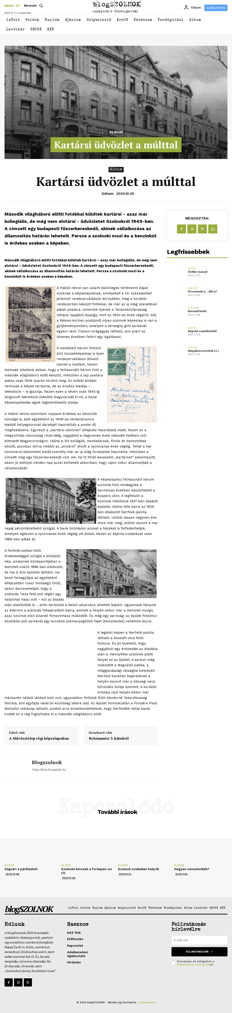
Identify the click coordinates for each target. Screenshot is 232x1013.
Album (116, 132)
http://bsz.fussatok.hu (49, 769)
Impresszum (147, 1002)
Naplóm (193, 288)
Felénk (192, 348)
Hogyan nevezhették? (191, 869)
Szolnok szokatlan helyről (139, 869)
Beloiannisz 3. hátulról (109, 738)
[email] (199, 940)
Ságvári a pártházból (201, 331)
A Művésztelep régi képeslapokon (39, 738)
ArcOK (192, 269)
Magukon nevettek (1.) (203, 350)
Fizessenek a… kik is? (202, 291)
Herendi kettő (197, 311)
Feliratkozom (199, 952)
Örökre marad (197, 271)
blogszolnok (47, 762)
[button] (34, 5)
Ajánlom (193, 308)
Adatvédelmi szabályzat (193, 964)
